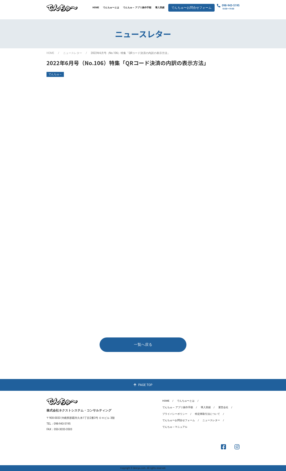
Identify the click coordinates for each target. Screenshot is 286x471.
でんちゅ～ (55, 74)
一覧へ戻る (143, 344)
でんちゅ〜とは (111, 7)
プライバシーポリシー (174, 413)
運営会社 (223, 407)
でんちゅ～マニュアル (174, 426)
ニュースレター (72, 53)
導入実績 (159, 7)
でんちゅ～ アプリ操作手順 (137, 7)
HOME (95, 7)
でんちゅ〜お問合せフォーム (191, 7)
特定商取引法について (207, 413)
